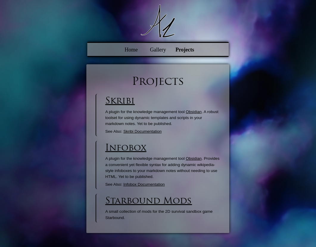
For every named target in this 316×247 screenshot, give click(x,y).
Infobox (125, 147)
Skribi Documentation (142, 131)
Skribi (120, 100)
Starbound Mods (148, 200)
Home (131, 50)
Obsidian (194, 112)
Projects (184, 50)
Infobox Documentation (144, 184)
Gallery (158, 50)
